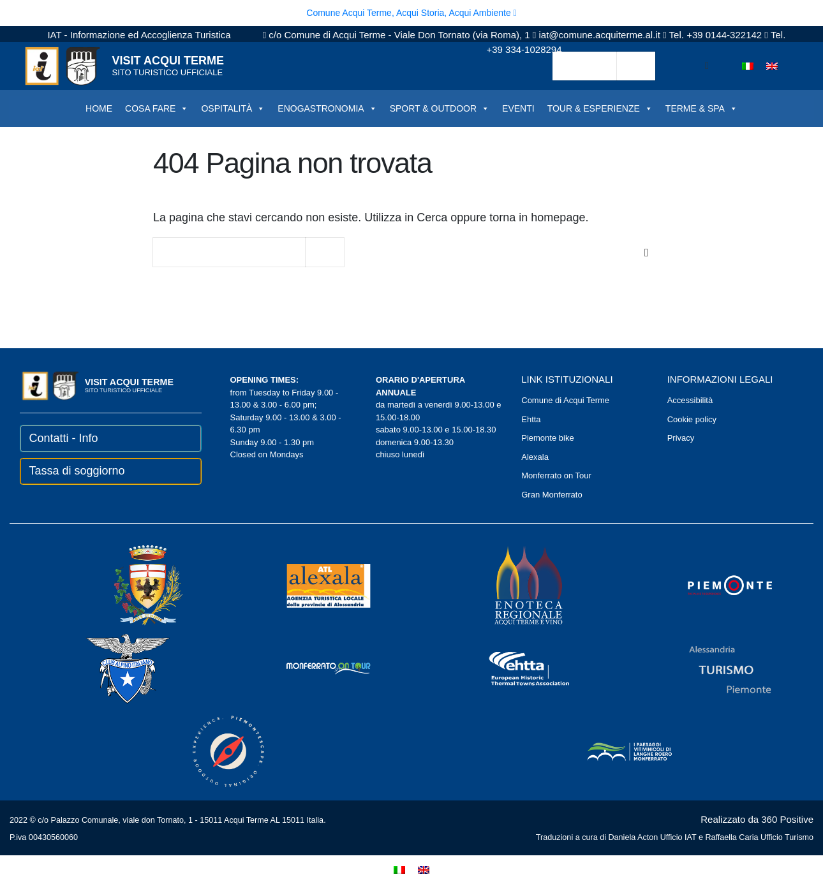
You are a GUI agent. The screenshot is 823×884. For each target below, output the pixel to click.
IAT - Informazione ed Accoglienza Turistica (138, 34)
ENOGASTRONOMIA (327, 108)
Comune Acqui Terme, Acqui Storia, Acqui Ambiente (411, 13)
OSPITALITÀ (233, 108)
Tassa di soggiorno (77, 470)
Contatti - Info (63, 438)
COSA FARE (156, 108)
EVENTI (518, 108)
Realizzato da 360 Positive (757, 819)
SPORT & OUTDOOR (439, 108)
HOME (98, 108)
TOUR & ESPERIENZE (600, 108)
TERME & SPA (701, 108)
